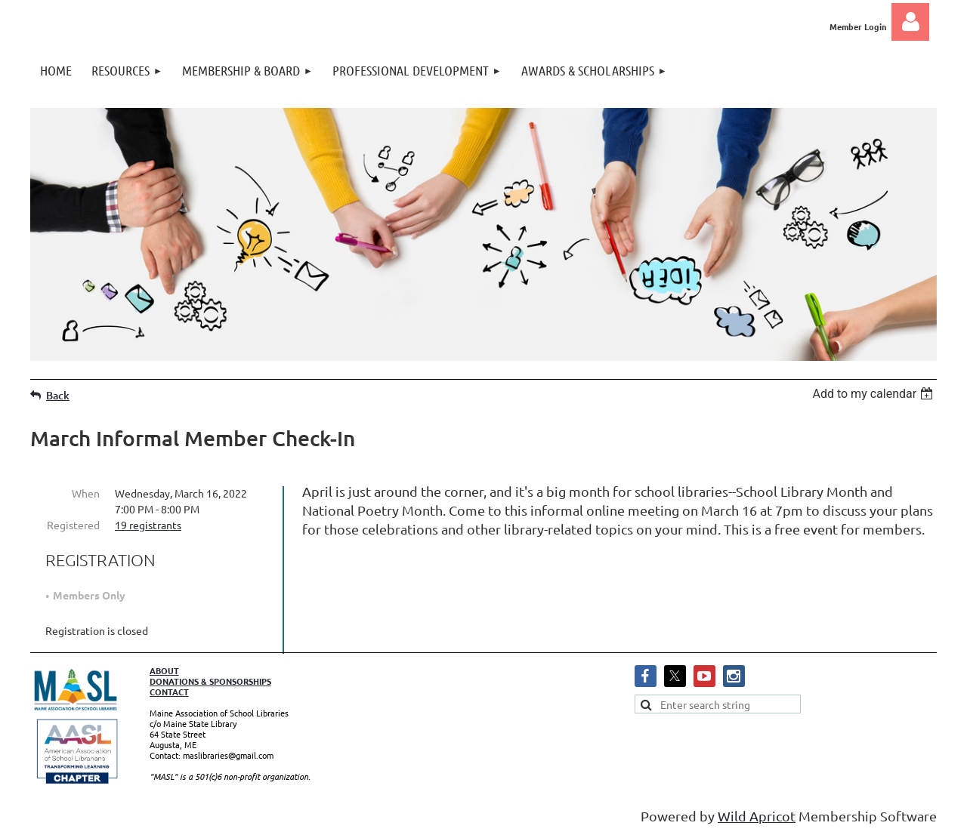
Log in (910, 22)
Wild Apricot (757, 816)
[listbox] (874, 393)
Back (58, 395)
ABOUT (164, 670)
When (86, 493)
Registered (73, 525)
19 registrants (148, 525)
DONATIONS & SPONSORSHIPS (210, 681)
